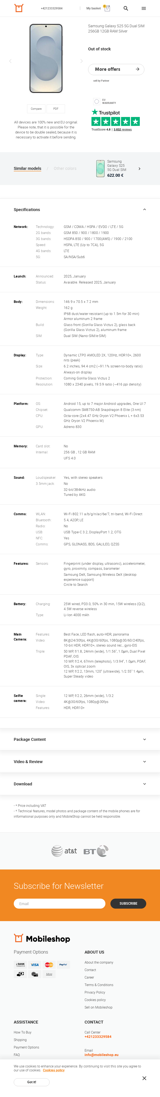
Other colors (65, 168)
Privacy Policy (95, 992)
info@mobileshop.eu (102, 1055)
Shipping (20, 1040)
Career (89, 977)
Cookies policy (95, 1000)
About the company (99, 962)
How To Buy (22, 1032)
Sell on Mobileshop (98, 1007)
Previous (10, 61)
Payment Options (26, 1047)
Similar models (27, 168)
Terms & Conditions (99, 985)
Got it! (31, 1082)
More (49, 974)
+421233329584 (51, 8)
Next (81, 61)
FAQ (17, 1055)
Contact (90, 970)
